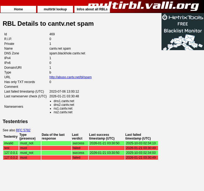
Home (18, 9)
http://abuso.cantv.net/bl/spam (70, 77)
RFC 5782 (23, 130)
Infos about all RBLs (92, 9)
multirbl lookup (55, 9)
